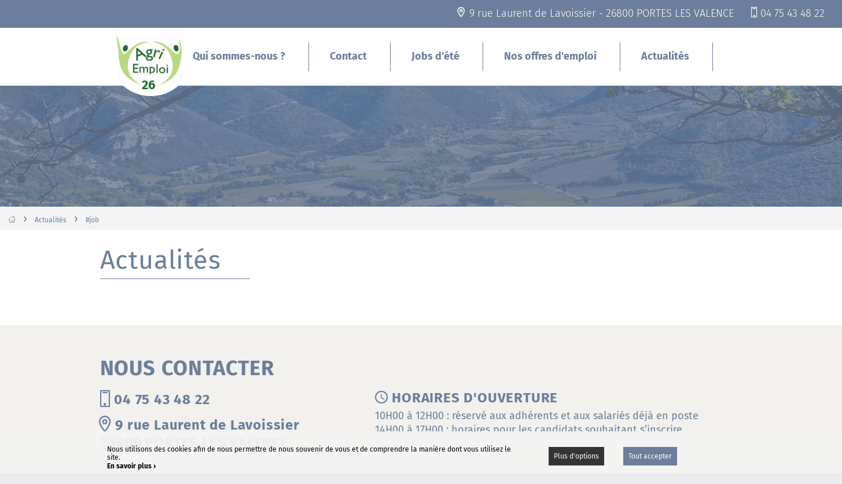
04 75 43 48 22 (792, 13)
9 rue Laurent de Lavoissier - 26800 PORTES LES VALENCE (601, 13)
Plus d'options (576, 456)
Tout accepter (650, 456)
